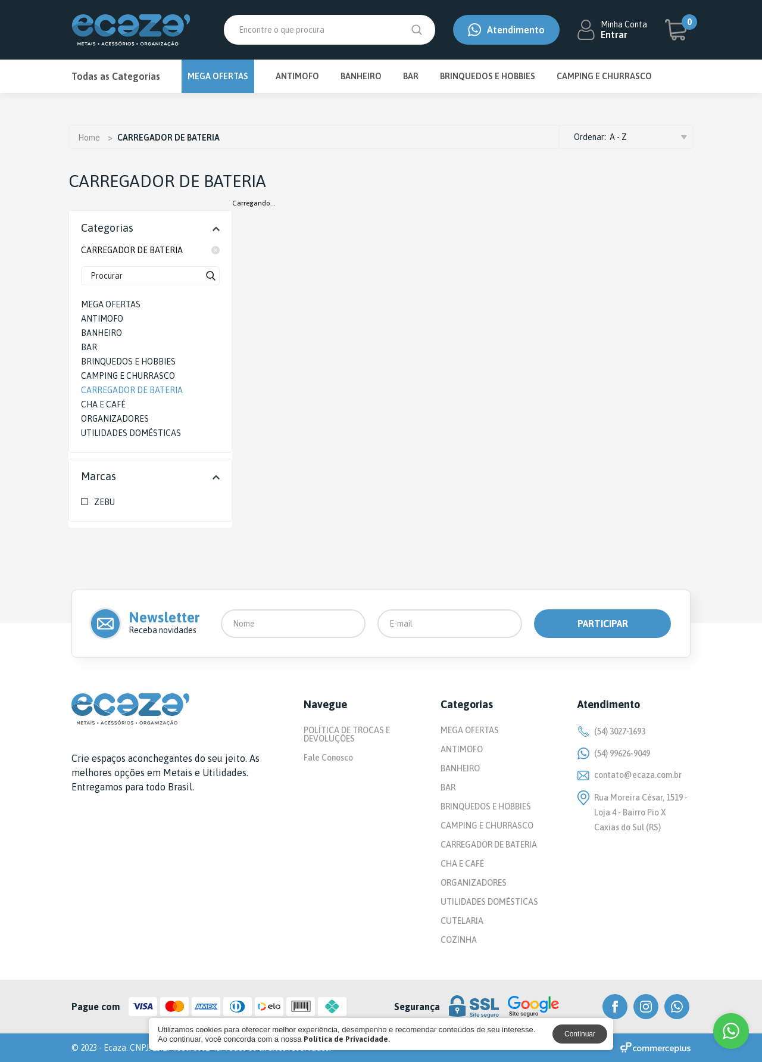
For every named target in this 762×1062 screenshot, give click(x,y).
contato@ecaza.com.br (629, 775)
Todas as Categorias (115, 76)
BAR (411, 76)
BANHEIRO (361, 76)
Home (89, 137)
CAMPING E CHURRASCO (604, 76)
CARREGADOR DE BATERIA (150, 250)
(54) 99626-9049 (613, 753)
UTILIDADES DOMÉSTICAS (489, 902)
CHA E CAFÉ (462, 863)
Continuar (579, 1034)
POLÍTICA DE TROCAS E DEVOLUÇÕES (347, 734)
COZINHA (459, 940)
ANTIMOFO (297, 76)
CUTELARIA (462, 921)
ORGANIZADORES (474, 883)
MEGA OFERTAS (218, 76)
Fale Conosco (328, 757)
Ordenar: (590, 137)
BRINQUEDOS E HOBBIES (487, 76)
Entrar (614, 34)
